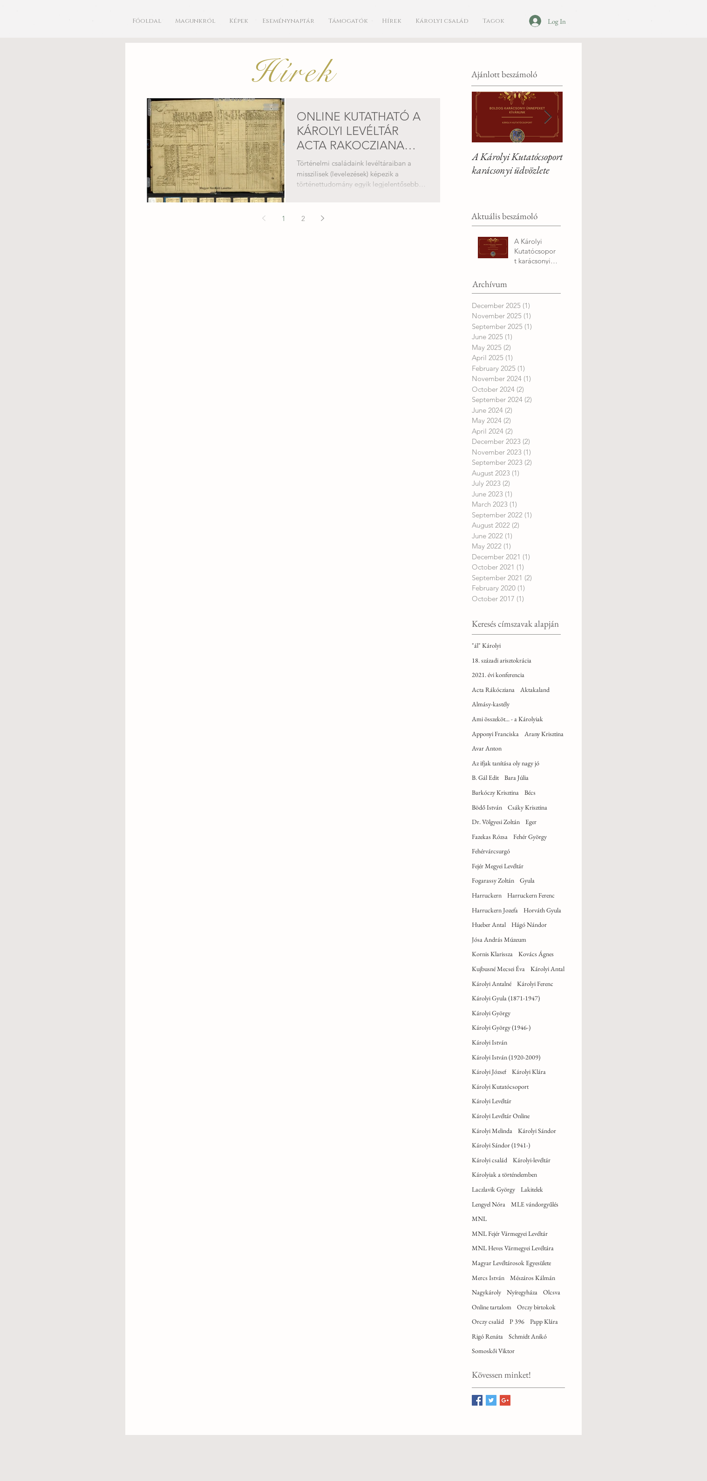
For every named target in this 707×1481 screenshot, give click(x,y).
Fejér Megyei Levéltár (497, 866)
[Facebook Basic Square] (477, 1400)
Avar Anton (487, 748)
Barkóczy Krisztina (495, 792)
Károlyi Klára (529, 1071)
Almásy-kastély (491, 704)
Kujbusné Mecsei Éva (498, 969)
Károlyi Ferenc (535, 983)
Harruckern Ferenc (531, 895)
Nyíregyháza (522, 1292)
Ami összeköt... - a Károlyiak (507, 719)
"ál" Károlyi (486, 645)
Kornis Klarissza (492, 954)
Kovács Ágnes (536, 954)
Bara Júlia (516, 777)
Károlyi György (491, 1013)
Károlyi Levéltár (491, 1101)
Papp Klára (544, 1321)
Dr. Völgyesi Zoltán (496, 822)
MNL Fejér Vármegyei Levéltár (510, 1233)
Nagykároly (486, 1292)
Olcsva (551, 1292)
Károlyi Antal (547, 969)
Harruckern (487, 895)
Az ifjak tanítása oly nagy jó (505, 763)
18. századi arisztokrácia (501, 660)
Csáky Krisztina (527, 807)
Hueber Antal (489, 924)
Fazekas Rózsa (490, 836)
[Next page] (322, 218)
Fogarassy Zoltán (493, 880)
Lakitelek (532, 1189)
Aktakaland (535, 689)
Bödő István (487, 807)
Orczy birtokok (536, 1307)
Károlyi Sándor (537, 1130)
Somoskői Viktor (493, 1351)
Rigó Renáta (487, 1336)
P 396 (517, 1321)
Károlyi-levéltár (532, 1160)
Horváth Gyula (542, 910)
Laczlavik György (493, 1189)
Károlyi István (489, 1042)
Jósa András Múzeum (499, 939)
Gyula (527, 880)
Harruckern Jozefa (495, 910)
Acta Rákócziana (493, 689)
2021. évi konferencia (498, 674)
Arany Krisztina (544, 734)
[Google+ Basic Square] (505, 1400)
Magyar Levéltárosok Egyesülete (511, 1263)
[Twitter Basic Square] (491, 1400)
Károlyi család (489, 1160)
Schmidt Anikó (528, 1336)
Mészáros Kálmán (532, 1277)
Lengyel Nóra (488, 1204)
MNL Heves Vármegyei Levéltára (513, 1248)
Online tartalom (491, 1307)
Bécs (530, 792)
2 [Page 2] (303, 218)
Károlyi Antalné (491, 983)
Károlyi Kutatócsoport (500, 1086)
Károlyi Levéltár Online (501, 1116)
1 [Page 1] (284, 218)
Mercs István (488, 1277)
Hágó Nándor (529, 924)
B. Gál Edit (485, 777)
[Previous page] (264, 218)
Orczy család (488, 1321)
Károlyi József (489, 1071)
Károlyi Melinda (492, 1130)
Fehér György (530, 836)
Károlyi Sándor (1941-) (501, 1145)
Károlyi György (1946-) (501, 1027)
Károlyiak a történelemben (504, 1174)
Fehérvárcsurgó (491, 851)
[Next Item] (548, 117)
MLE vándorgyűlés (534, 1204)
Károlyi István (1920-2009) (506, 1057)
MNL (479, 1218)
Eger (531, 822)
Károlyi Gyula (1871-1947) (506, 998)
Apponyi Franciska (495, 734)
